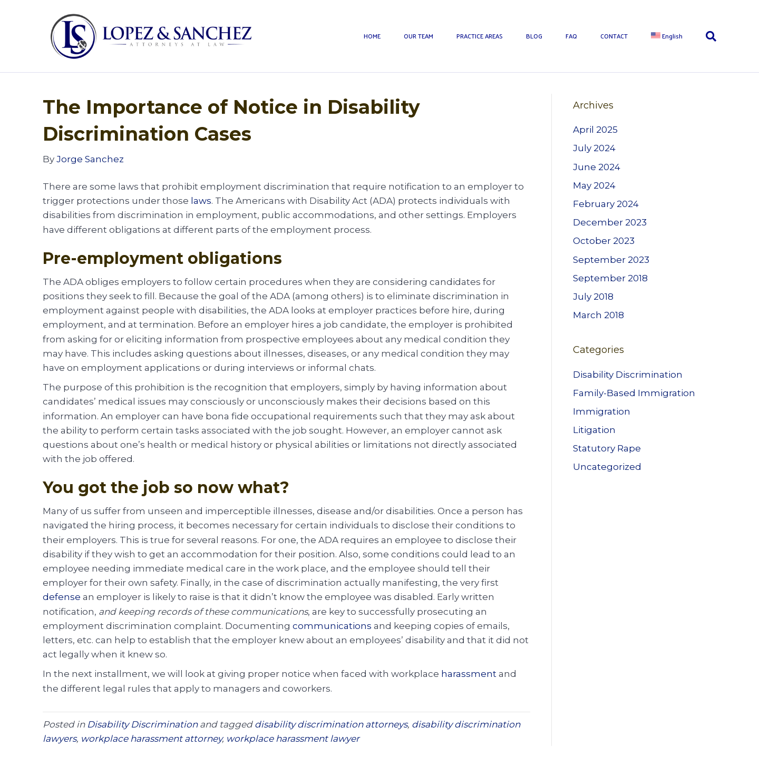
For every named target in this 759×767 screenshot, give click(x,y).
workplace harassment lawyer (292, 738)
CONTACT (614, 36)
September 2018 (610, 278)
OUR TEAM (418, 36)
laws (201, 200)
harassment (469, 673)
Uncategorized (607, 466)
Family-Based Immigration (634, 393)
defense (62, 597)
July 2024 (594, 148)
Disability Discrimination (142, 724)
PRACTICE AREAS (479, 36)
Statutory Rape (607, 448)
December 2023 (610, 222)
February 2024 (606, 204)
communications (332, 626)
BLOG (534, 36)
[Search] (705, 36)
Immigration (601, 411)
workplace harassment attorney (151, 738)
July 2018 (593, 296)
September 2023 (611, 259)
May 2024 (594, 185)
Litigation (594, 430)
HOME (372, 36)
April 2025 (595, 129)
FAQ (571, 36)
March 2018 (598, 315)
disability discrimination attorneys (331, 724)
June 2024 (596, 167)
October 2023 (604, 240)
